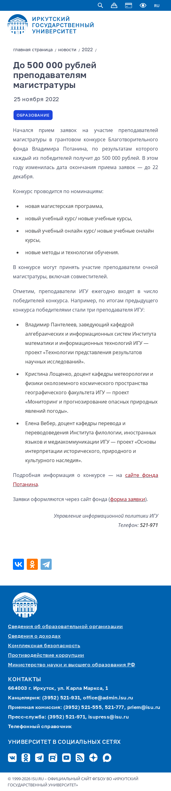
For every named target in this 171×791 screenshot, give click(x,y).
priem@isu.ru (144, 707)
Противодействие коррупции (46, 655)
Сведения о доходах (34, 636)
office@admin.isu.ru (108, 698)
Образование (33, 115)
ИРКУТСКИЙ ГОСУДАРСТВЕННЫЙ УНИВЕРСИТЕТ (63, 26)
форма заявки (127, 499)
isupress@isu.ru (108, 717)
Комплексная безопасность (44, 646)
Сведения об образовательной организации (65, 626)
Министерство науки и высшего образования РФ (71, 665)
